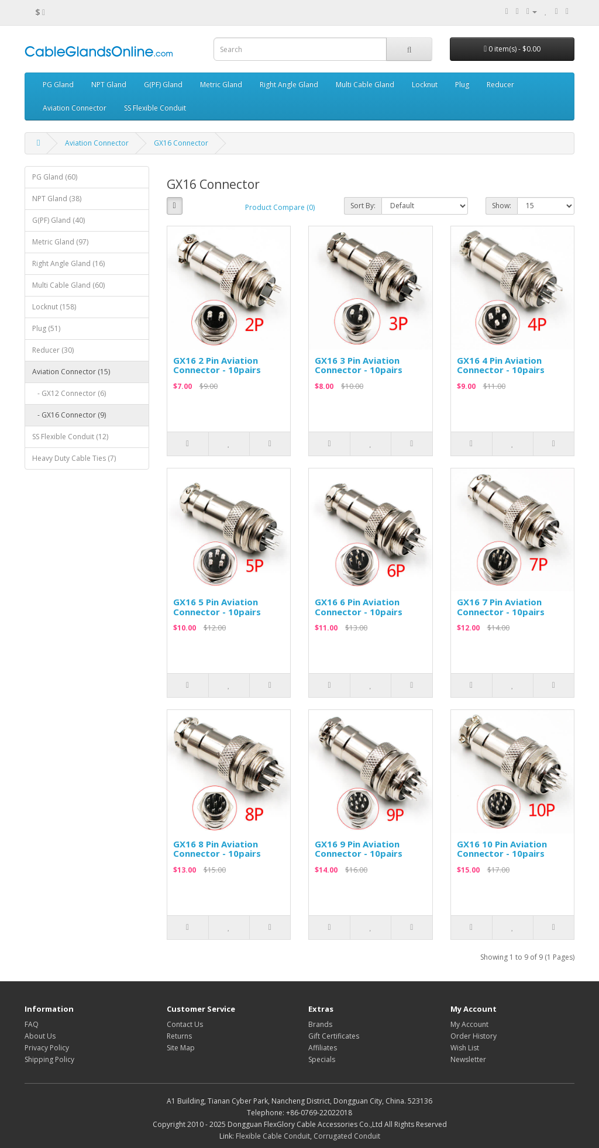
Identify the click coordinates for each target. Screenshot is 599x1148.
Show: (501, 206)
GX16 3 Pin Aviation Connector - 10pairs (358, 365)
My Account (469, 1024)
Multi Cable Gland (365, 84)
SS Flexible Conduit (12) (70, 437)
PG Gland (58, 84)
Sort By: (363, 206)
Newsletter (468, 1059)
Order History (473, 1036)
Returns (179, 1036)
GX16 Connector (181, 143)
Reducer (500, 84)
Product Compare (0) (280, 207)
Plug (462, 84)
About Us (40, 1036)
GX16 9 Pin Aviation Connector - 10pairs (358, 849)
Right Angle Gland (289, 84)
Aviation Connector (74, 108)
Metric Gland (221, 84)
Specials (321, 1059)
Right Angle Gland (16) (68, 263)
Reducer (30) (53, 350)
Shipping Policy (49, 1059)
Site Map (181, 1048)
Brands (320, 1024)
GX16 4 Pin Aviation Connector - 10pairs (501, 365)
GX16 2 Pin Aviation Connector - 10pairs (217, 365)
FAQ (32, 1024)
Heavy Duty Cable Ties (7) (74, 458)
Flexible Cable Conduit (273, 1136)
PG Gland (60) (54, 177)
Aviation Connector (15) (71, 372)
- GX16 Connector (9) (69, 415)
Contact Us (185, 1024)
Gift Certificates (333, 1036)
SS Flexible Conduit (155, 108)
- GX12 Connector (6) (69, 393)
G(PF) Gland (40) (58, 220)
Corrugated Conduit (347, 1136)
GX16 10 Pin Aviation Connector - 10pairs (502, 849)
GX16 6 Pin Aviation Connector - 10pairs (358, 607)
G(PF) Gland (163, 84)
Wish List (464, 1048)
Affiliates (322, 1048)
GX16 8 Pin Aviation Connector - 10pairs (217, 849)
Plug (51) (46, 328)
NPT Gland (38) (56, 199)
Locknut (425, 84)
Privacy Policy (47, 1048)
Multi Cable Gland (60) (68, 285)
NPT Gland (108, 84)
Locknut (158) (54, 307)
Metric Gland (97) (60, 242)
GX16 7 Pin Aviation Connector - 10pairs (501, 607)
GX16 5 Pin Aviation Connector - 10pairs (217, 607)
